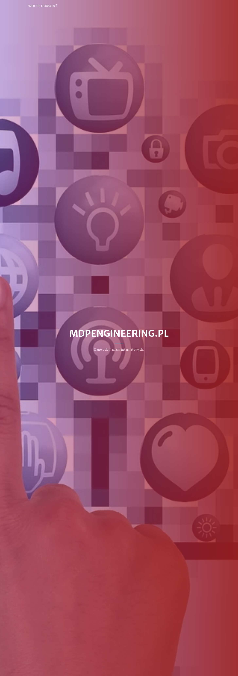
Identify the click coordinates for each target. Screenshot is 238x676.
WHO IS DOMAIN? (42, 6)
